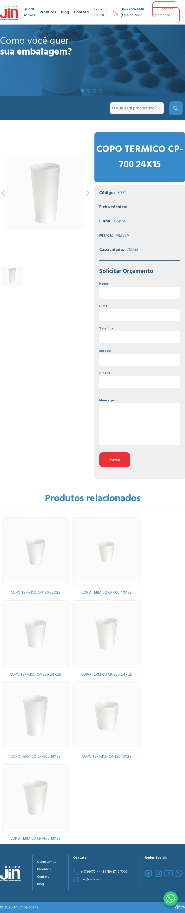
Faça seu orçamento (163, 12)
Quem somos (29, 12)
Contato (81, 12)
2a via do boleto (100, 12)
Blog (65, 12)
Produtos (48, 12)
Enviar (114, 460)
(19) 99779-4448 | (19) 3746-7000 (133, 12)
